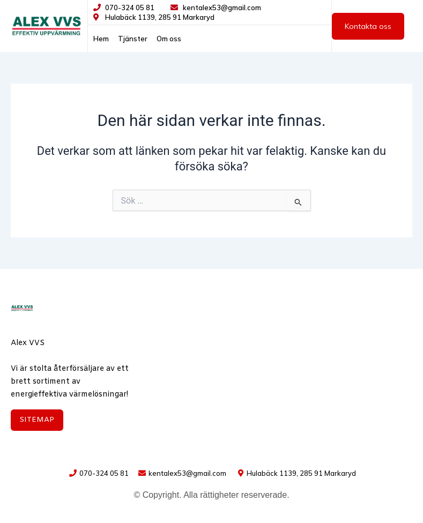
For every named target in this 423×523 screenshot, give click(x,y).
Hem (101, 38)
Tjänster (132, 38)
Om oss (169, 38)
